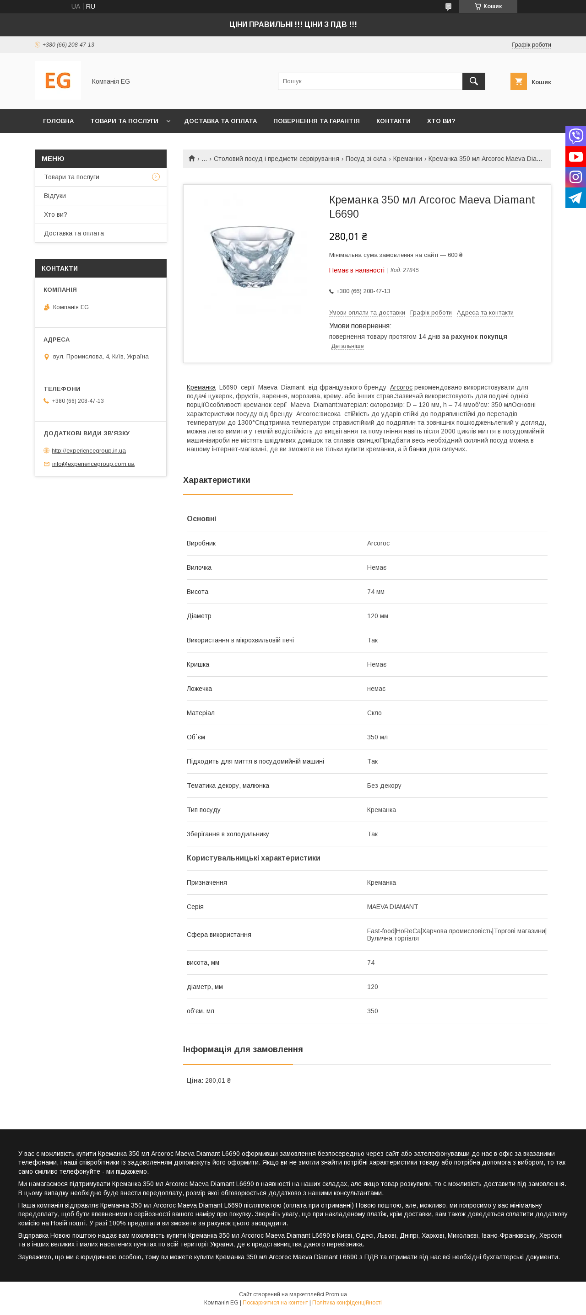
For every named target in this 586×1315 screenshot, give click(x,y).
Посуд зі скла (366, 158)
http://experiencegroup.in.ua (89, 450)
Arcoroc (401, 387)
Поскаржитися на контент (275, 1302)
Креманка (201, 387)
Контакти (393, 121)
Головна (58, 121)
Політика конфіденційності (347, 1302)
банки (417, 449)
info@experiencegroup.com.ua (93, 463)
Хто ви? (441, 121)
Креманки (407, 158)
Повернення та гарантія (316, 121)
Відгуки (55, 195)
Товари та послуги (124, 121)
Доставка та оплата (220, 121)
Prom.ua (336, 1294)
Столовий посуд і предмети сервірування (276, 158)
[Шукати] (473, 81)
